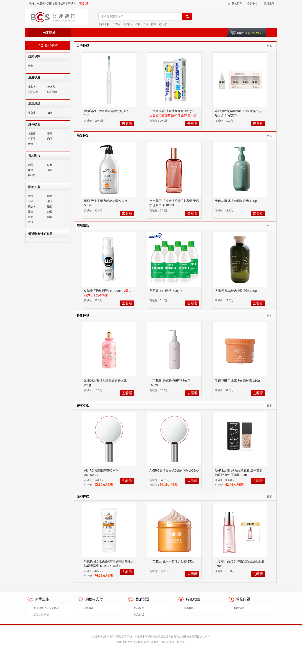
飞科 (145, 24)
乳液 (30, 211)
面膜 (30, 201)
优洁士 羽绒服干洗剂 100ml (103, 290)
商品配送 (139, 608)
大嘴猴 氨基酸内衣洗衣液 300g (236, 290)
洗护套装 (52, 91)
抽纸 (49, 112)
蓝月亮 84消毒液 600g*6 (166, 290)
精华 (49, 216)
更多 (269, 46)
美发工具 (33, 91)
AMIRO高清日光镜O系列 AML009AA (174, 470)
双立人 (117, 24)
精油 (30, 143)
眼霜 (49, 206)
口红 (49, 164)
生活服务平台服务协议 (46, 608)
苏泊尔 (163, 24)
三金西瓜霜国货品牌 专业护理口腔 (172, 115)
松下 (137, 24)
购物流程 (239, 608)
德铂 (153, 24)
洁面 (49, 201)
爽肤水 (32, 206)
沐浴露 (32, 133)
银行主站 (268, 3)
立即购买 (189, 608)
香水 (30, 170)
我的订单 (237, 3)
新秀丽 (128, 24)
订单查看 (88, 608)
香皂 (49, 133)
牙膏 (30, 65)
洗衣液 (32, 112)
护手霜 (32, 138)
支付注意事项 (41, 614)
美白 (30, 196)
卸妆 (49, 211)
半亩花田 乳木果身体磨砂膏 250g (172, 561)
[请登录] (83, 3)
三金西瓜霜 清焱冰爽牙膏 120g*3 (172, 111)
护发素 (51, 86)
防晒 (49, 196)
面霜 (30, 222)
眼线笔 (32, 175)
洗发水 (32, 86)
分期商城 (49, 32)
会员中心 (252, 3)
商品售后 (139, 614)
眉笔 (49, 170)
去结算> (256, 33)
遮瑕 (30, 164)
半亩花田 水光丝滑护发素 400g (236, 201)
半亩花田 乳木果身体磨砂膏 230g (238, 380)
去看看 (127, 123)
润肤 (49, 138)
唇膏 (30, 216)
